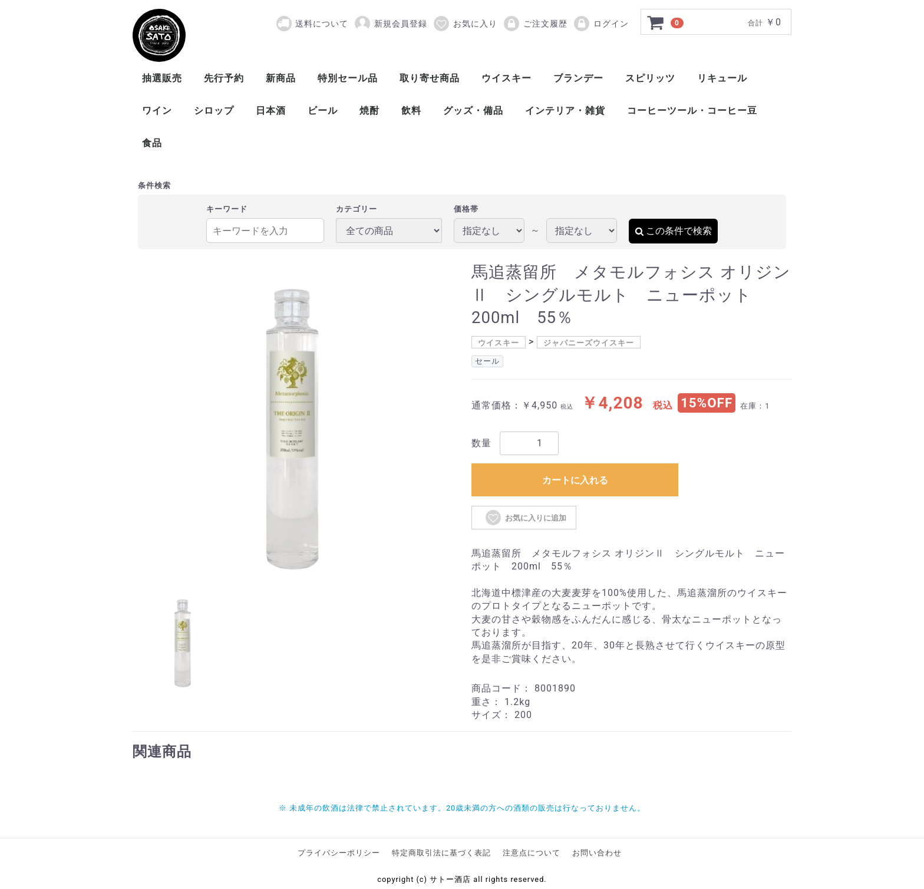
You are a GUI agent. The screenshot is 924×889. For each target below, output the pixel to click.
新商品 (281, 78)
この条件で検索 (673, 230)
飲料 (411, 110)
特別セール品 (348, 78)
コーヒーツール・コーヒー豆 (692, 110)
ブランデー (578, 78)
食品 (152, 143)
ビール (323, 110)
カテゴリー (356, 209)
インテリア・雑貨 (565, 110)
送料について (321, 23)
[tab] (183, 641)
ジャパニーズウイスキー (588, 342)
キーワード (227, 209)
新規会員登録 (390, 23)
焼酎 (369, 110)
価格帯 (466, 209)
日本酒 (271, 110)
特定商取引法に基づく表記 (441, 852)
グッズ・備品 (473, 110)
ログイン (601, 23)
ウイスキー (506, 78)
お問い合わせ (597, 852)
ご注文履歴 (535, 23)
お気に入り (465, 23)
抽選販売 (162, 78)
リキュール (722, 78)
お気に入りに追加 (525, 517)
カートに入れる (575, 480)
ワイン (157, 110)
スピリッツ (650, 78)
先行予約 (224, 78)
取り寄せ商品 (430, 78)
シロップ (214, 110)
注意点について (531, 852)
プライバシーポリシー (339, 852)
